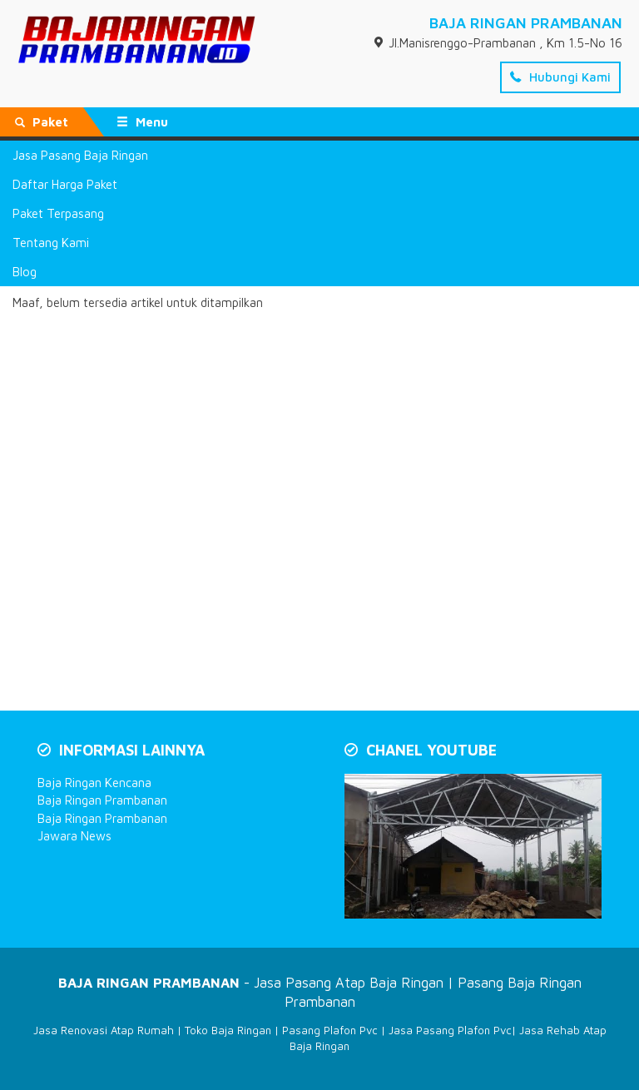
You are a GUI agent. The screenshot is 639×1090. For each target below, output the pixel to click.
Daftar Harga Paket (64, 184)
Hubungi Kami (560, 77)
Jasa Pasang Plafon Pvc (450, 1030)
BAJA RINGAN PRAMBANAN (525, 23)
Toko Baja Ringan (228, 1030)
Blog (24, 272)
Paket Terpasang (58, 213)
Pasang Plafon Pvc (330, 1030)
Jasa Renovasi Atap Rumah (103, 1030)
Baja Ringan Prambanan (102, 800)
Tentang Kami (50, 242)
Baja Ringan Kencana (94, 782)
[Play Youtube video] (474, 847)
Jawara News (74, 836)
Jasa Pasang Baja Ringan (80, 155)
